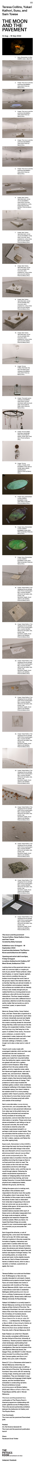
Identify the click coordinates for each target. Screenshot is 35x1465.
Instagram (5, 1460)
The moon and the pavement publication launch (16, 1430)
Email (11, 1439)
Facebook (5, 1439)
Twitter (16, 1439)
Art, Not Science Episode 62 (11, 1427)
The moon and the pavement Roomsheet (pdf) (16, 1418)
